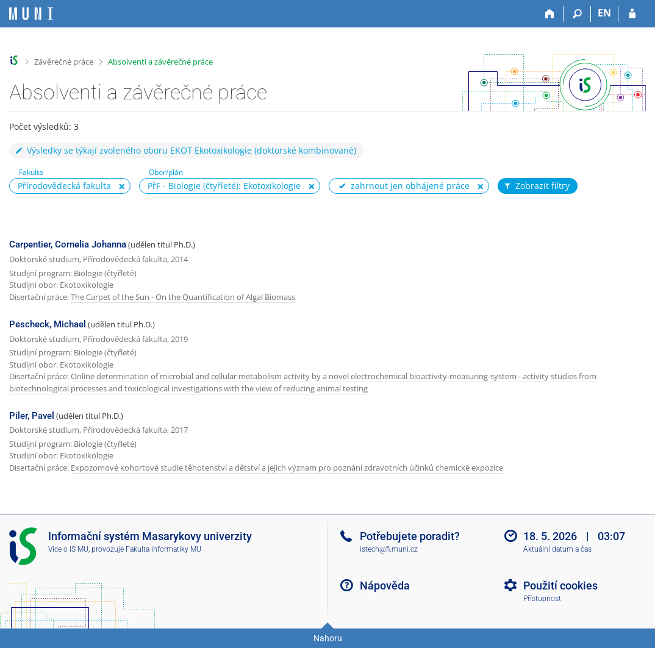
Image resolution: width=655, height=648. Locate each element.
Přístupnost (542, 598)
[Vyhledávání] (577, 14)
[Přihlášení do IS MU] (632, 14)
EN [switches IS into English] (604, 13)
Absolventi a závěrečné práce (160, 61)
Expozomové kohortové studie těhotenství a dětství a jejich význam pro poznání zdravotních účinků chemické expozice (287, 467)
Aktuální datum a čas (557, 549)
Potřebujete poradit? (410, 536)
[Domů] (550, 14)
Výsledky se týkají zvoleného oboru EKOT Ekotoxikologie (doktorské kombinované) (185, 150)
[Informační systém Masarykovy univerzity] (31, 13)
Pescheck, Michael (47, 324)
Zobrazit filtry (536, 186)
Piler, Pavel (31, 415)
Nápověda (385, 585)
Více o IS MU (68, 549)
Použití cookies (560, 585)
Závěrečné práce (63, 61)
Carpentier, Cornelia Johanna (67, 244)
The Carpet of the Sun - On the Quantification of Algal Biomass (183, 296)
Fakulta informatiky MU (163, 549)
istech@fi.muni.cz (389, 549)
